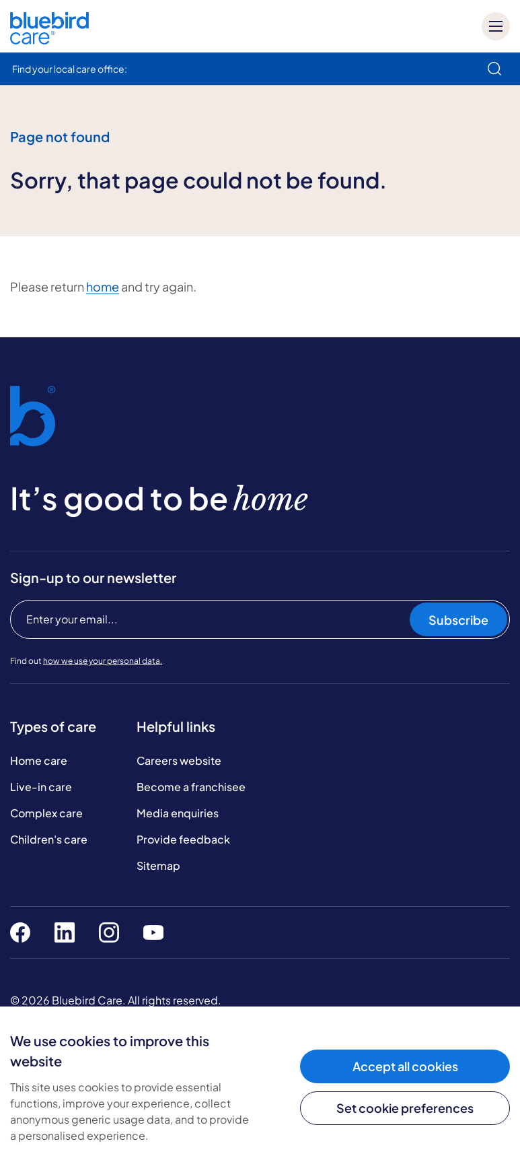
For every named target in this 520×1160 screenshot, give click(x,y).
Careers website (179, 760)
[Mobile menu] (496, 26)
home (102, 286)
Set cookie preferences (405, 1108)
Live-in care (41, 787)
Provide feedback (183, 839)
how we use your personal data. (102, 661)
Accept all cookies (405, 1066)
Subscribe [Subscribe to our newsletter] (458, 619)
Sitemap (158, 865)
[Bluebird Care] (49, 39)
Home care (38, 760)
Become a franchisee (191, 787)
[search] (494, 69)
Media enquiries (178, 813)
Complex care (46, 813)
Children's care (48, 839)
